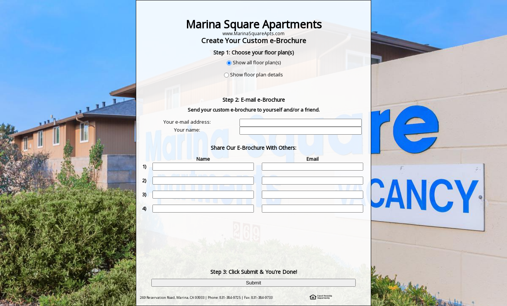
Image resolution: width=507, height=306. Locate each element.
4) (144, 208)
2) (144, 180)
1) (144, 166)
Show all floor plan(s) (257, 62)
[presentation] (254, 235)
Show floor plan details (256, 74)
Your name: (187, 129)
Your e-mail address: (187, 121)
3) (144, 194)
